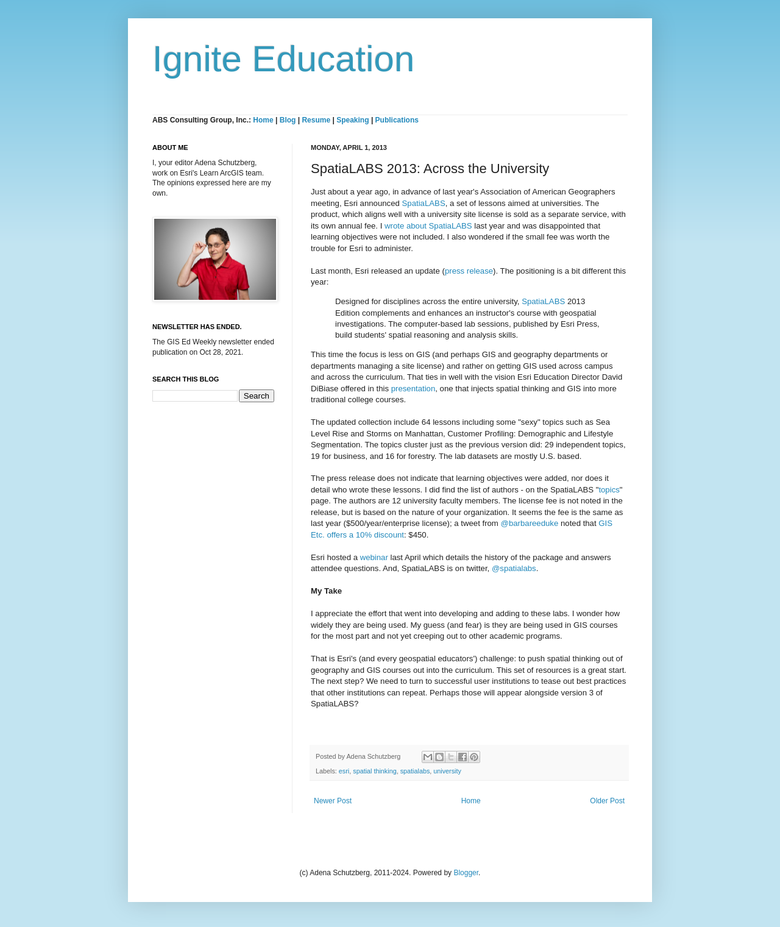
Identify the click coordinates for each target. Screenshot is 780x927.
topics (608, 489)
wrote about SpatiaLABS (428, 225)
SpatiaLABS (423, 203)
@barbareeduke (530, 523)
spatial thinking (374, 771)
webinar (374, 557)
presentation (413, 388)
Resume (317, 120)
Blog (288, 120)
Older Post (607, 801)
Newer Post (333, 801)
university (447, 771)
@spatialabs (514, 568)
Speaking (352, 120)
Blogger (465, 872)
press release (469, 270)
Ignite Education (283, 58)
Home (263, 120)
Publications (397, 120)
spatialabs (415, 771)
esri (344, 771)
